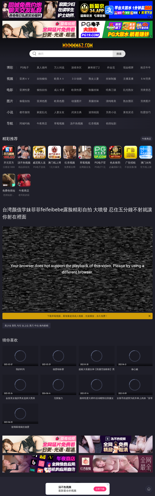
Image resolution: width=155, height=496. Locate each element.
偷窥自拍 (25, 101)
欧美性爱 (76, 90)
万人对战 (59, 67)
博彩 (10, 67)
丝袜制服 (111, 78)
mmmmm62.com (77, 45)
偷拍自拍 (42, 90)
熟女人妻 (94, 78)
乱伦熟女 (128, 90)
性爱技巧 (145, 112)
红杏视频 (94, 123)
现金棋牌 (128, 67)
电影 (10, 90)
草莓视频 (59, 123)
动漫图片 (76, 101)
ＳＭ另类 (145, 78)
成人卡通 (59, 90)
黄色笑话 (128, 112)
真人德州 (42, 67)
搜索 (119, 53)
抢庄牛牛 (145, 67)
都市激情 (25, 112)
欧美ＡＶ (59, 78)
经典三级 (111, 90)
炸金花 (111, 67)
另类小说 (111, 112)
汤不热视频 (76, 123)
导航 (10, 123)
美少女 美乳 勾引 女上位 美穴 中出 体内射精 (26, 325)
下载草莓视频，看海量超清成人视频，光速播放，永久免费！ (99, 316)
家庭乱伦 (42, 112)
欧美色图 (59, 101)
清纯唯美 (111, 101)
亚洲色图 (42, 101)
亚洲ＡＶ (25, 78)
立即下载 (99, 488)
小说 (10, 112)
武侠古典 (76, 112)
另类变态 (145, 90)
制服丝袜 (94, 90)
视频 (10, 78)
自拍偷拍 (42, 78)
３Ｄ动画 (76, 78)
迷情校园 (94, 112)
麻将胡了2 (93, 67)
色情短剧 (111, 123)
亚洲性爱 (25, 90)
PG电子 (24, 67)
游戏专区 (76, 67)
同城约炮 (25, 123)
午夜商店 (42, 123)
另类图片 (145, 101)
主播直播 (128, 78)
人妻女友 (59, 112)
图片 (10, 101)
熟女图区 (128, 101)
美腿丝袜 (94, 101)
